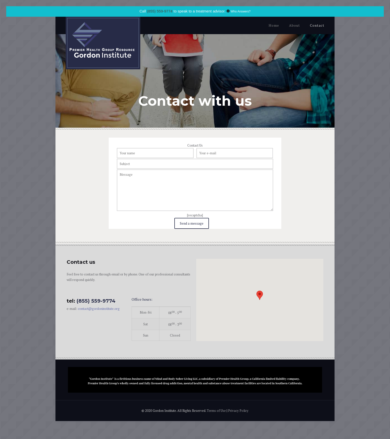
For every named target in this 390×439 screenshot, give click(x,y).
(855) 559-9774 (160, 11)
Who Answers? (240, 11)
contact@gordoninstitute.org (99, 308)
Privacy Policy (238, 410)
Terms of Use (217, 410)
